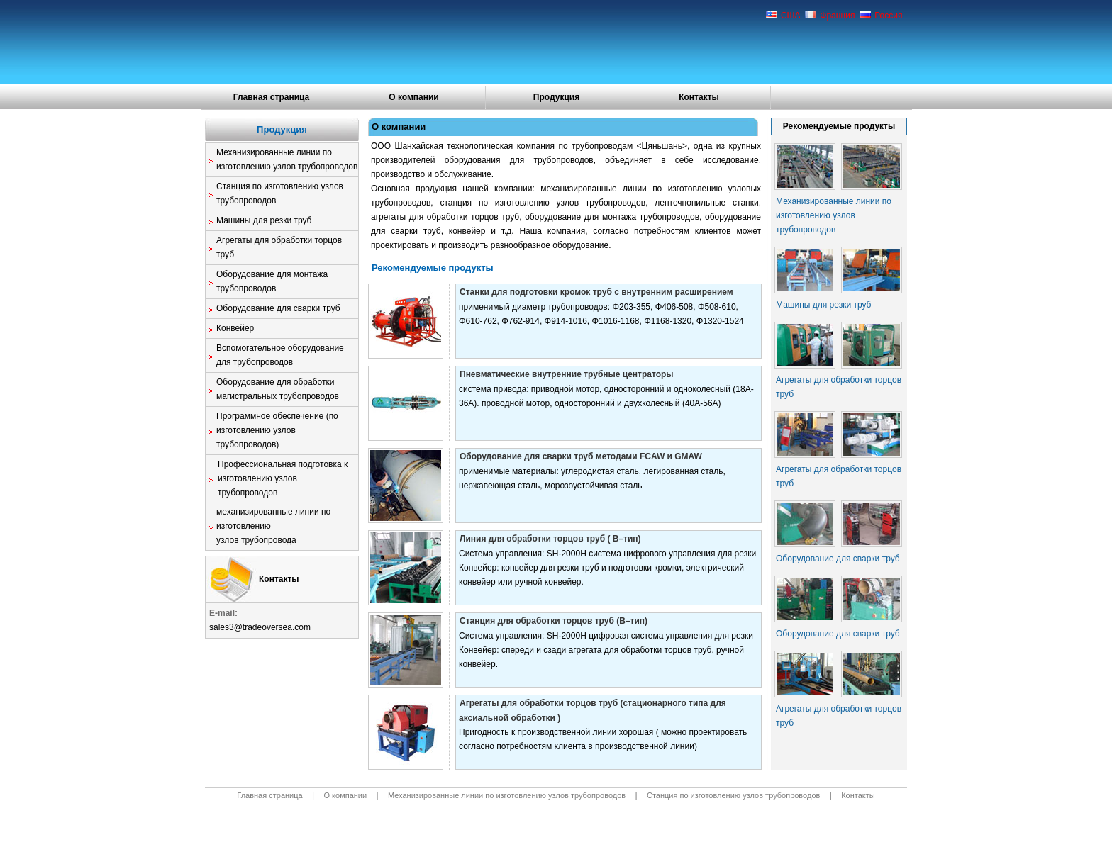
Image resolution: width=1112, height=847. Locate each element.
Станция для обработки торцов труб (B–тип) (553, 621)
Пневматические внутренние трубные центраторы (567, 374)
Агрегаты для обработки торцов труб (279, 247)
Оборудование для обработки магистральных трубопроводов (277, 389)
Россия (881, 16)
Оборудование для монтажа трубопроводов (272, 281)
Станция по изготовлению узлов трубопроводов (279, 193)
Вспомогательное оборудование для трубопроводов (280, 355)
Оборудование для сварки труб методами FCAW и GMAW (581, 456)
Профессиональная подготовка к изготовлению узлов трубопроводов (283, 478)
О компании (414, 97)
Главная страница (271, 97)
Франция (830, 16)
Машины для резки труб (263, 220)
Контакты (699, 97)
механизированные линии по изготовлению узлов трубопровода (273, 526)
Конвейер (235, 328)
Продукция (556, 97)
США (783, 16)
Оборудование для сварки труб (278, 308)
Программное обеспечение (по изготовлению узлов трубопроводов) (277, 430)
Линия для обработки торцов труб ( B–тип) (550, 539)
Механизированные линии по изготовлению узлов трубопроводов (286, 159)
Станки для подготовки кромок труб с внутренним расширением (596, 292)
